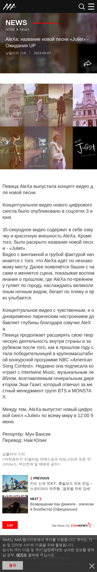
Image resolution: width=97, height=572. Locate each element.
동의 (12, 565)
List (10, 525)
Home (10, 29)
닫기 (91, 566)
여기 (19, 555)
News (24, 29)
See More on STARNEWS (73, 525)
